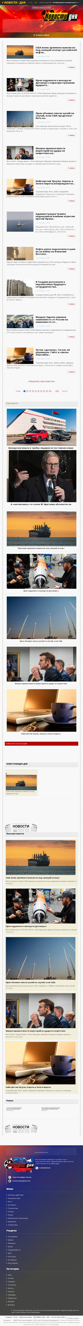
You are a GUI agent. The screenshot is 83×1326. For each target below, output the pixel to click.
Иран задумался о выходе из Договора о (41, 591)
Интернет (12, 1205)
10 (50, 391)
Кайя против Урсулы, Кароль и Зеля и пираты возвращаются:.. (55, 182)
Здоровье (12, 1221)
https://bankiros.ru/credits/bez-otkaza (50, 1109)
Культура (12, 1256)
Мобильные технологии (18, 1218)
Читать (71, 67)
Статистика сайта (58, 1317)
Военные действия (15, 1195)
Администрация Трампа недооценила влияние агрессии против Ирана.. (55, 216)
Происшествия (14, 1198)
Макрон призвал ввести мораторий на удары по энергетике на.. (50, 151)
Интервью (12, 1260)
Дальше (65, 391)
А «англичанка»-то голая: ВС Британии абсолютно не (41, 504)
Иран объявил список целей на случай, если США (41, 641)
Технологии (13, 1208)
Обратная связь (25, 1317)
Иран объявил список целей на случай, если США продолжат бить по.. (55, 116)
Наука (10, 1215)
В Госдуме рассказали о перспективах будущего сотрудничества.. (51, 284)
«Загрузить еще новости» (41, 381)
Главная (8, 1317)
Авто (10, 1202)
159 (57, 391)
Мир (10, 1275)
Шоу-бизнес (13, 1263)
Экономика (12, 1237)
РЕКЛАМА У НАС (39, 1317)
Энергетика (13, 1225)
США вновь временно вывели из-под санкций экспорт (41, 548)
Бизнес (10, 1240)
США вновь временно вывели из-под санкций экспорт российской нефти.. (56, 50)
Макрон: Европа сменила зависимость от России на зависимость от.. (52, 319)
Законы (11, 1291)
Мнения (11, 1301)
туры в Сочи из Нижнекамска (13, 1109)
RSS (48, 1317)
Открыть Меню (41, 35)
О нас (15, 1317)
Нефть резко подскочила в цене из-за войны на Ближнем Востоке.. (55, 251)
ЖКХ (9, 1253)
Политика (12, 1285)
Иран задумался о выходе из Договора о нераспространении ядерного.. (55, 83)
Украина (11, 1281)
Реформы (12, 1295)
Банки (10, 1246)
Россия (10, 1278)
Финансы (11, 1243)
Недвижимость (14, 1250)
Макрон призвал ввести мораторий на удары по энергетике (41, 684)
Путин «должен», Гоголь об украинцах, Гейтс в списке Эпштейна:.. (53, 352)
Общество (12, 1298)
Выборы (11, 1305)
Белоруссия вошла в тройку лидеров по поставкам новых (41, 448)
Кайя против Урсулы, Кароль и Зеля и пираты (41, 734)
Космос (11, 1212)
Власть (11, 1288)
